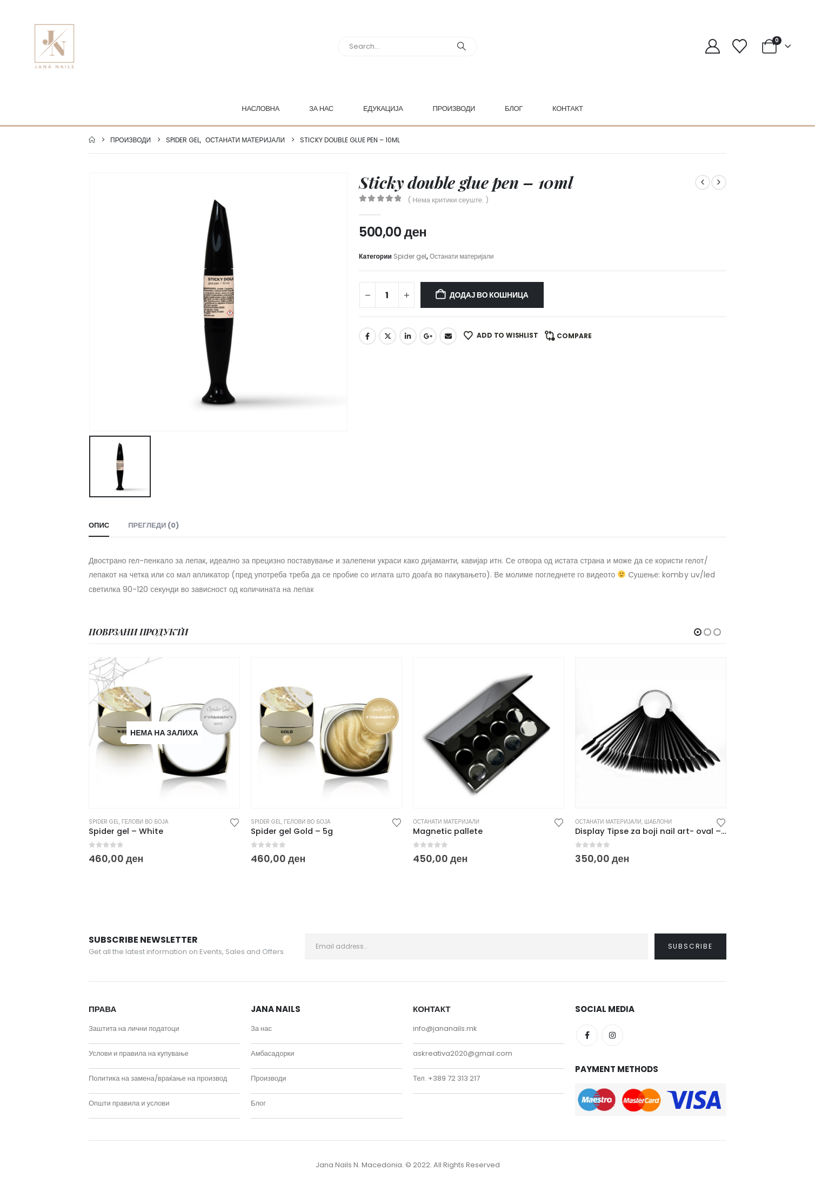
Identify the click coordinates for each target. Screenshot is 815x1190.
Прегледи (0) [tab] (153, 525)
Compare (574, 335)
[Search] (461, 46)
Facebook (367, 336)
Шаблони (658, 822)
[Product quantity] (387, 295)
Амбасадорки (273, 1054)
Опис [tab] (99, 525)
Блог (514, 108)
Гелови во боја (145, 822)
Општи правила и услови (129, 1104)
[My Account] (712, 46)
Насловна (260, 108)
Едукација (383, 108)
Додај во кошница (489, 295)
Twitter (387, 336)
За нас (321, 108)
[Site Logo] (54, 46)
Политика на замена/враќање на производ (158, 1079)
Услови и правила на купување (139, 1054)
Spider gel (409, 256)
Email (448, 336)
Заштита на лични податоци (134, 1029)
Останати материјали (462, 256)
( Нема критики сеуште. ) (448, 200)
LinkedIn (408, 336)
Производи (454, 108)
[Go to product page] (164, 733)
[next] (718, 182)
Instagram (612, 1036)
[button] (698, 632)
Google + (428, 336)
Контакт (567, 108)
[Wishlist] (740, 46)
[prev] (702, 182)
